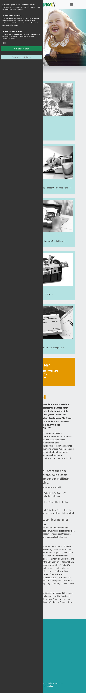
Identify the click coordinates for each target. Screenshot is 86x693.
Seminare (59, 527)
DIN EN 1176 (44, 428)
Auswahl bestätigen (21, 57)
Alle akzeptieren (21, 49)
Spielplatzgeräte (44, 502)
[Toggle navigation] (71, 4)
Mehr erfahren (18, 9)
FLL (58, 510)
